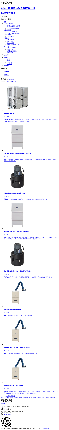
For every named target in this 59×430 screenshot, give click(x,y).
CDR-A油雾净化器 (12, 31)
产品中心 (6, 54)
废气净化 (6, 46)
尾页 (13, 396)
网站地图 (46, 428)
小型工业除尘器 (11, 39)
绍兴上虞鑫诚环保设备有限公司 (9, 428)
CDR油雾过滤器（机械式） (14, 25)
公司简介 (9, 59)
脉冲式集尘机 (10, 43)
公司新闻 (6, 71)
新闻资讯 (6, 56)
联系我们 (6, 65)
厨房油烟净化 (7, 35)
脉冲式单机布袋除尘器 (13, 44)
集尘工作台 (10, 41)
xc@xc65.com (7, 414)
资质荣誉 (9, 60)
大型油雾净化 (7, 30)
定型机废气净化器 (12, 51)
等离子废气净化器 (12, 47)
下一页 (10, 396)
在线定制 (9, 64)
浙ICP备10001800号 (24, 428)
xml (43, 428)
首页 (5, 22)
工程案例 (9, 62)
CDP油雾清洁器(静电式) (13, 28)
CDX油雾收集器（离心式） (14, 26)
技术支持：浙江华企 (35, 428)
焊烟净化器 (10, 49)
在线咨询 (11, 79)
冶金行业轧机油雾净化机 (13, 33)
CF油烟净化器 (10, 36)
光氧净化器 (10, 52)
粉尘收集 (6, 38)
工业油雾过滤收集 (9, 23)
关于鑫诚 (6, 57)
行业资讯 (6, 75)
